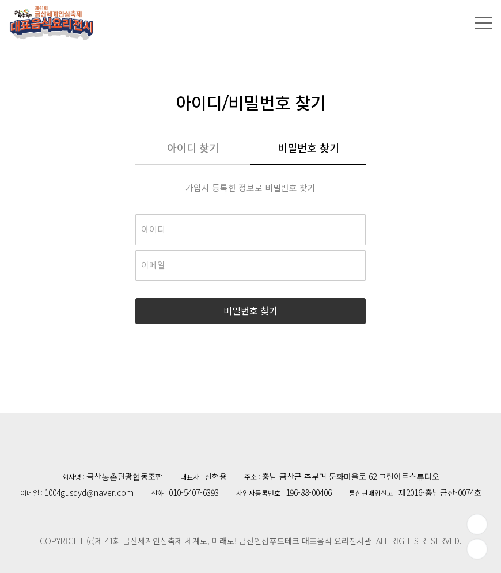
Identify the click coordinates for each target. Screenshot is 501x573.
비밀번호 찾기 (308, 148)
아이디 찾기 (193, 148)
